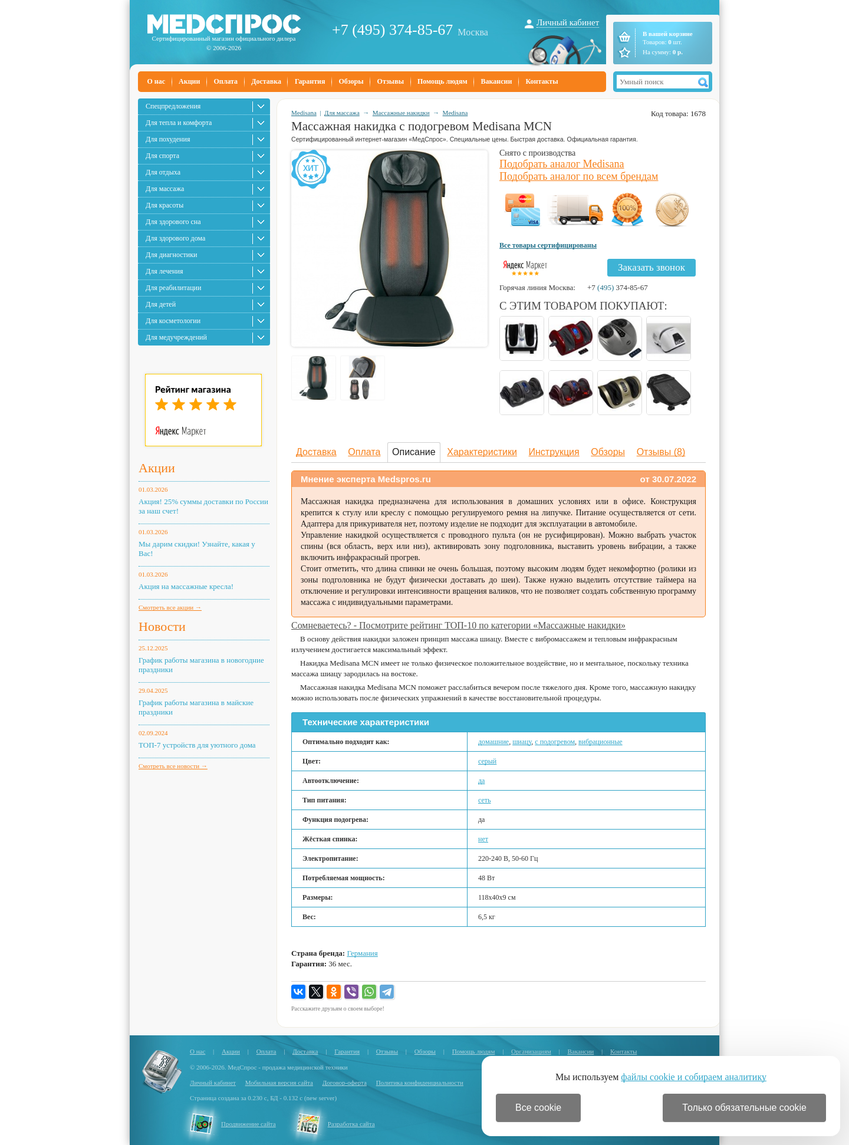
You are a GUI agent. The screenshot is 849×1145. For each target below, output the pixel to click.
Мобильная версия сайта (279, 1082)
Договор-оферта (345, 1082)
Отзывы (390, 81)
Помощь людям (442, 81)
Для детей (161, 304)
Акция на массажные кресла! (186, 586)
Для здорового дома (175, 238)
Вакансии (496, 81)
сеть (484, 800)
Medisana (304, 112)
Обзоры (350, 81)
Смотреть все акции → (170, 607)
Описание (414, 452)
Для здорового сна (173, 222)
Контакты (541, 81)
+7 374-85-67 (617, 287)
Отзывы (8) (661, 452)
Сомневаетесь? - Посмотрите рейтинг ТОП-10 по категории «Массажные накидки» (458, 625)
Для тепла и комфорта (179, 123)
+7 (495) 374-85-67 (392, 29)
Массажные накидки (401, 112)
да (481, 781)
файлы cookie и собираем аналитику (693, 1077)
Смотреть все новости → (173, 765)
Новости (162, 626)
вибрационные (600, 742)
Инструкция (554, 452)
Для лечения (164, 271)
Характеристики (482, 452)
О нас (156, 81)
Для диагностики (171, 255)
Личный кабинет (568, 22)
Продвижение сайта (248, 1123)
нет (483, 839)
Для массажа (165, 189)
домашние (493, 742)
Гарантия (310, 81)
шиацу (521, 742)
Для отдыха (163, 172)
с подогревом (555, 742)
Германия (362, 953)
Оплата (225, 81)
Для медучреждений (176, 337)
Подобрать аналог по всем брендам (578, 176)
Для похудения (168, 139)
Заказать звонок (651, 267)
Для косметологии (173, 321)
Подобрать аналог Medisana (561, 164)
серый (487, 761)
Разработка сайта (351, 1123)
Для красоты (164, 205)
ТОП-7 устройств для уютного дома (197, 745)
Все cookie (538, 1108)
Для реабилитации (173, 288)
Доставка (266, 81)
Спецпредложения (173, 106)
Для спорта (162, 156)
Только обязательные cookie (744, 1108)
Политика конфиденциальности (419, 1082)
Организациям (531, 1051)
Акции (189, 81)
